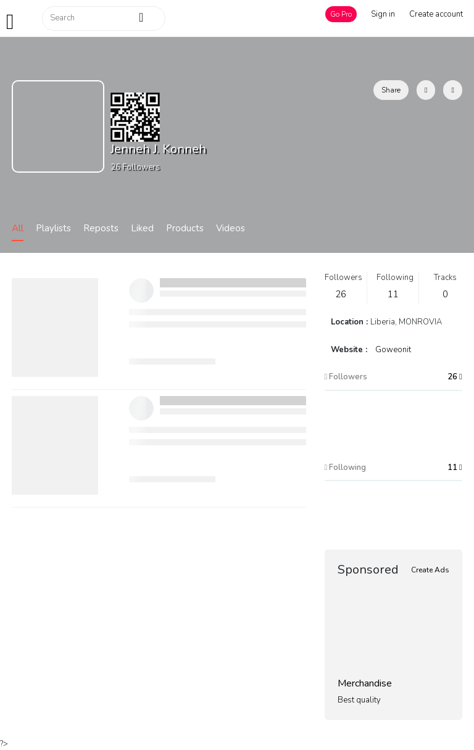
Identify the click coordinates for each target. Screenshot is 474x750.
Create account (436, 14)
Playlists (53, 228)
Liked (142, 228)
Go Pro (341, 14)
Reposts (100, 228)
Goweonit (393, 349)
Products (185, 228)
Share (391, 90)
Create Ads (430, 570)
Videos (230, 228)
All (17, 228)
